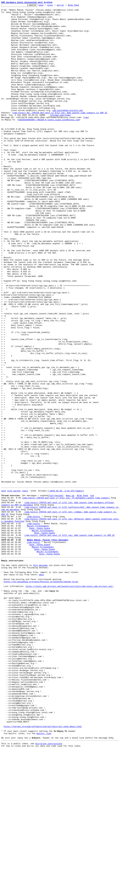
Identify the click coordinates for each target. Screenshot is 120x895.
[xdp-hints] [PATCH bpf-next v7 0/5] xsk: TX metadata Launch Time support (66, 595)
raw (86, 140)
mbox (41, 687)
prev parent (14, 587)
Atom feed (78, 6)
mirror (65, 6)
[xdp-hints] (33, 618)
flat (51, 593)
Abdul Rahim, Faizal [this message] (47, 646)
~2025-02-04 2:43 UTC (61, 587)
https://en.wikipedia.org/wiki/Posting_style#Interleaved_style (41, 695)
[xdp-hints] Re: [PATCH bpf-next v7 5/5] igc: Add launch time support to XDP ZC (59, 134)
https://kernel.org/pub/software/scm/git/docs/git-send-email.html (43, 869)
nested (58, 593)
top (92, 593)
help (45, 6)
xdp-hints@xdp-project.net (67, 131)
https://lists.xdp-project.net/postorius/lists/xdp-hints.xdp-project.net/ (69, 701)
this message (40, 675)
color (55, 6)
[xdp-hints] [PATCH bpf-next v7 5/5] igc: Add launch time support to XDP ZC (69, 640)
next (3, 587)
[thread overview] (60, 137)
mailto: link (44, 877)
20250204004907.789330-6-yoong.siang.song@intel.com (48, 143)
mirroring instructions (48, 888)
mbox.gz (70, 593)
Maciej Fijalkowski (38, 629)
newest (79, 587)
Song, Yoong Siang (39, 632)
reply (25, 587)
